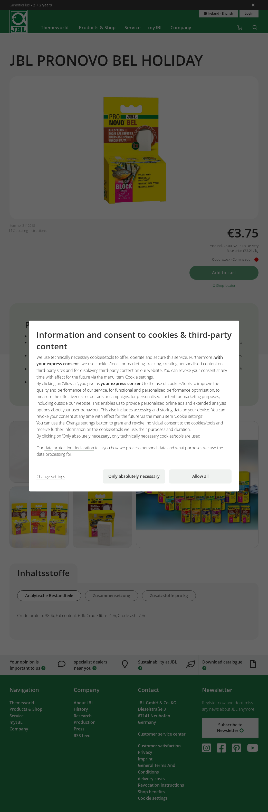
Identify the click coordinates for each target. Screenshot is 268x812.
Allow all (200, 476)
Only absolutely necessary (134, 476)
